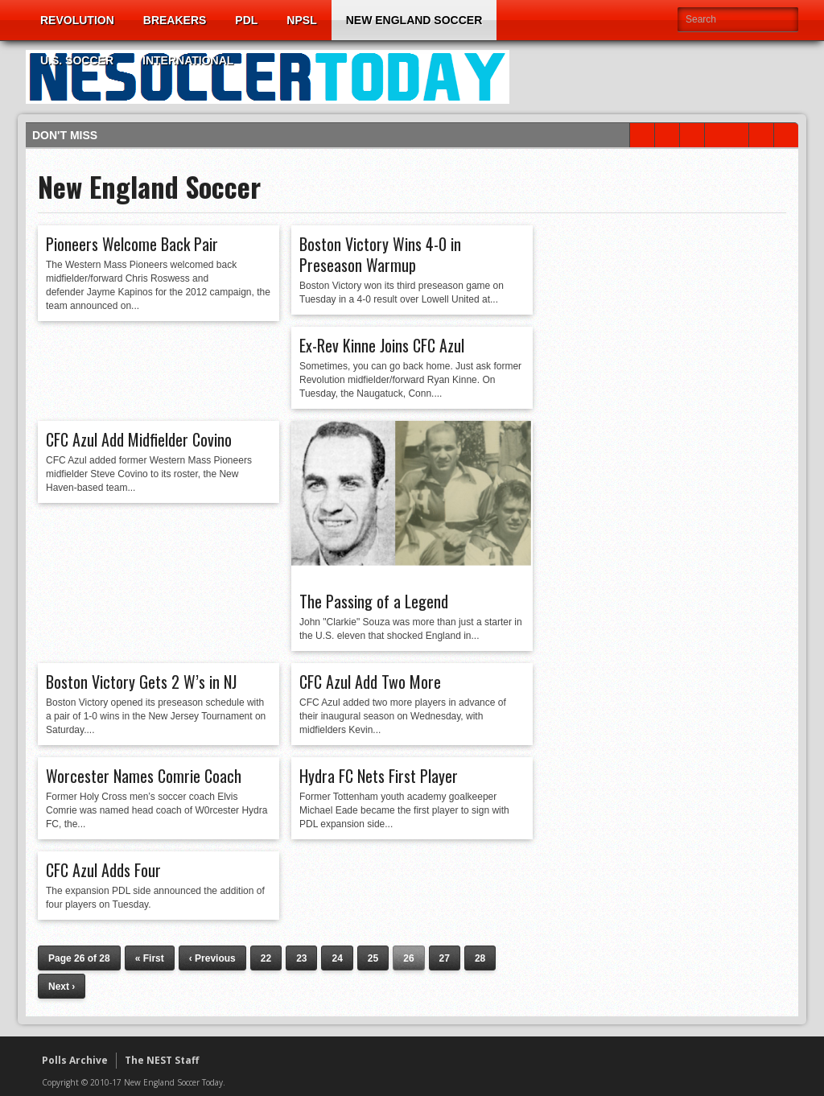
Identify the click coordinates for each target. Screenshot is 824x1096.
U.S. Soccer (76, 60)
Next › (61, 986)
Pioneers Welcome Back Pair (132, 244)
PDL (246, 20)
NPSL (301, 20)
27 (444, 958)
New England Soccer (414, 20)
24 (337, 958)
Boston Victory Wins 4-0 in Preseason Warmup (380, 254)
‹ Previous (212, 958)
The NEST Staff (162, 1060)
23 (301, 958)
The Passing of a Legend (373, 601)
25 (373, 958)
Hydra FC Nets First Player (378, 776)
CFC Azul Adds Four (103, 870)
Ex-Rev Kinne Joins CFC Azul (381, 345)
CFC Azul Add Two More (370, 682)
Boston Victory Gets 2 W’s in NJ (141, 682)
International (187, 60)
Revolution (77, 20)
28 (480, 958)
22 (266, 958)
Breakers (175, 20)
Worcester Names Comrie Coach (143, 776)
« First (149, 958)
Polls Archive (75, 1060)
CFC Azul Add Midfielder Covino (139, 439)
